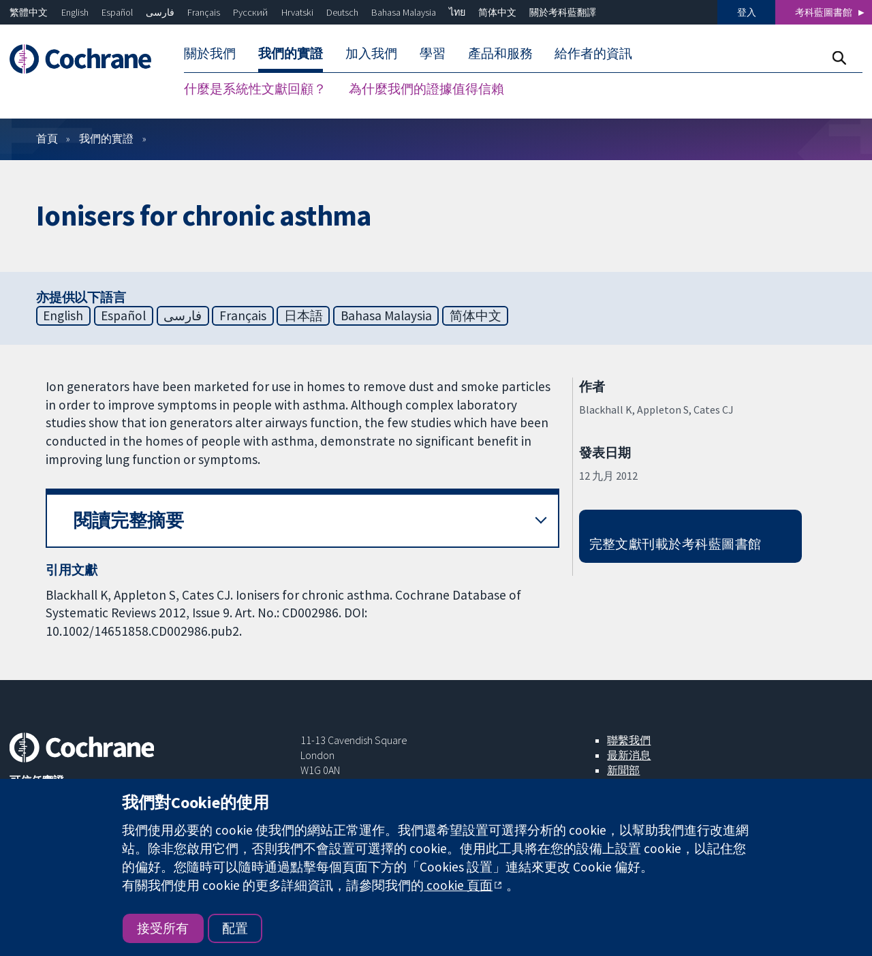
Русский (250, 12)
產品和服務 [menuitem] (500, 53)
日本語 (303, 315)
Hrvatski (297, 12)
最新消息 (629, 755)
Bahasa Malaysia (403, 12)
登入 (746, 12)
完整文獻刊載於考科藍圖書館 (675, 544)
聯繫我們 (629, 740)
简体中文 (497, 12)
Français (203, 12)
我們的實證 (106, 138)
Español (117, 12)
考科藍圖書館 (823, 12)
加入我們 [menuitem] (371, 53)
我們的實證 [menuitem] (290, 53)
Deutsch (342, 12)
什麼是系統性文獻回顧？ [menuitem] (255, 88)
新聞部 (623, 770)
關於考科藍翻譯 (562, 12)
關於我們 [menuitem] (210, 53)
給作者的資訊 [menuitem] (593, 53)
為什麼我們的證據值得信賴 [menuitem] (426, 88)
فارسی (160, 12)
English (75, 12)
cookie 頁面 (458, 885)
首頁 (47, 138)
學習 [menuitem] (433, 53)
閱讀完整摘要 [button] (129, 520)
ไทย (457, 12)
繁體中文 (29, 12)
